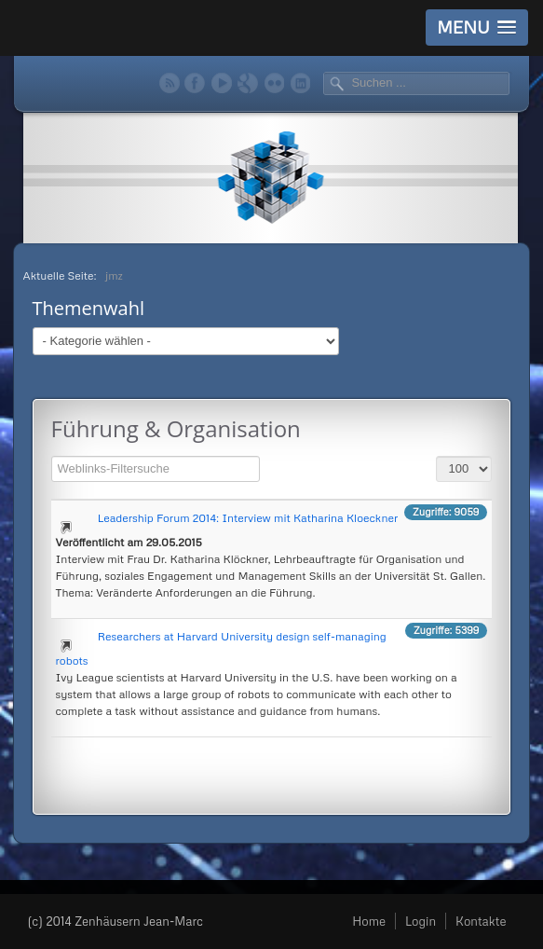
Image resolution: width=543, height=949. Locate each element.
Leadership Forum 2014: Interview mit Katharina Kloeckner (248, 518)
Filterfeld (51, 453)
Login (420, 921)
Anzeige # (436, 453)
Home (369, 921)
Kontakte (480, 921)
